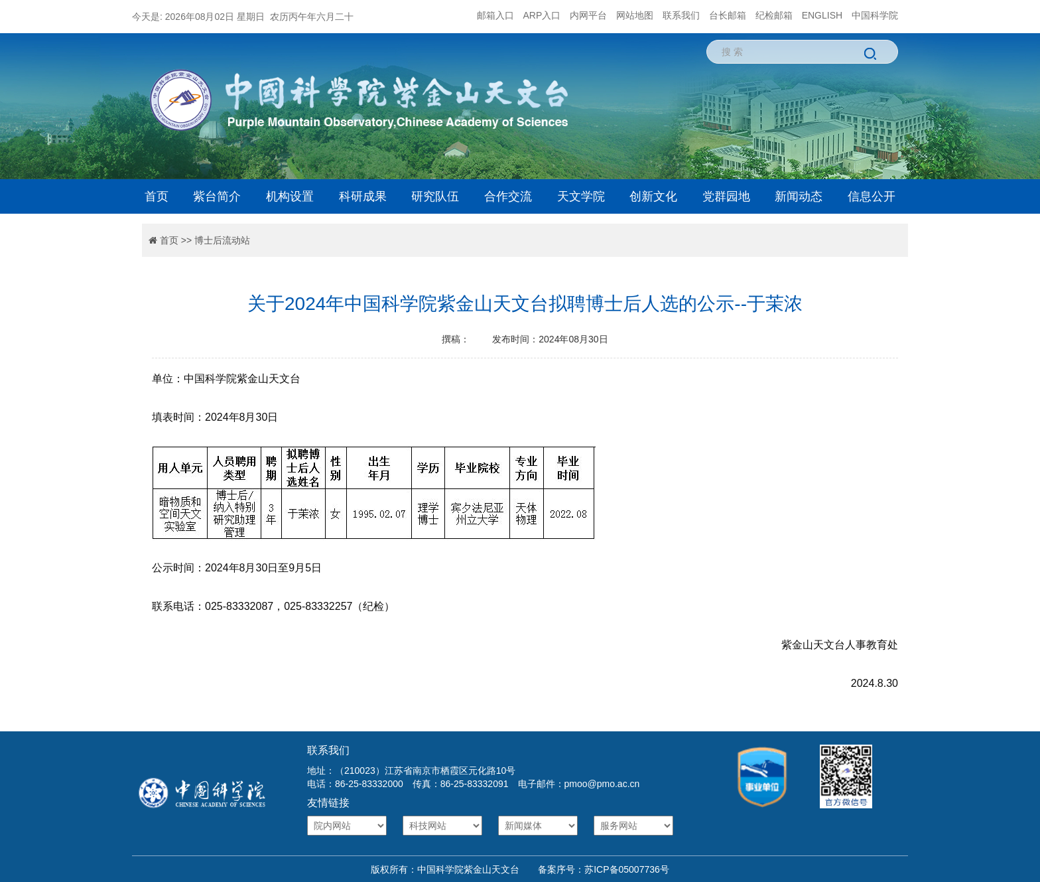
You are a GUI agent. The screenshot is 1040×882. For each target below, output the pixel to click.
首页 (156, 196)
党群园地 (726, 196)
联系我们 (681, 15)
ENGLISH (822, 15)
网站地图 (634, 15)
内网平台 (588, 15)
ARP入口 (542, 15)
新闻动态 (798, 196)
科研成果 (363, 196)
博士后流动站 (222, 240)
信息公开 (871, 196)
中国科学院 (875, 15)
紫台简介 (217, 196)
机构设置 (290, 196)
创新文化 (653, 196)
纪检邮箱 (774, 15)
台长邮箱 (727, 15)
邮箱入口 (495, 15)
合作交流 (508, 196)
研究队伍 (435, 196)
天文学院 (581, 196)
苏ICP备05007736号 (626, 869)
